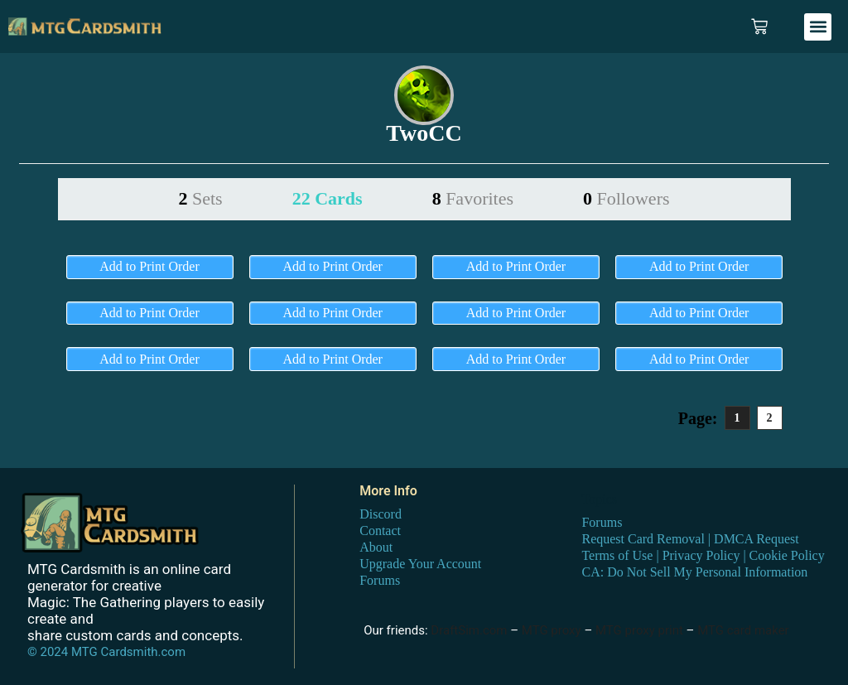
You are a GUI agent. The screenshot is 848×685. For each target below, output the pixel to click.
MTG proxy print (639, 630)
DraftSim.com (469, 630)
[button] (817, 27)
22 (327, 198)
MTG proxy (551, 630)
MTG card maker (743, 630)
